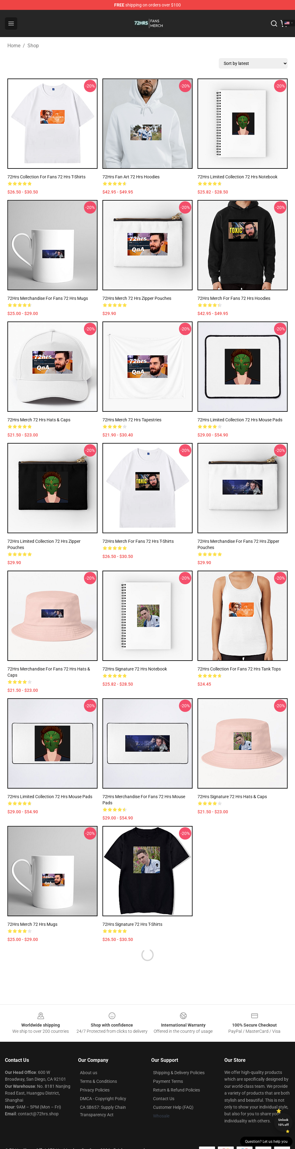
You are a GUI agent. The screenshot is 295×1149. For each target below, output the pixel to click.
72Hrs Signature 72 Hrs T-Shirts (132, 924)
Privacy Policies (95, 1089)
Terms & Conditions (98, 1081)
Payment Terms (168, 1081)
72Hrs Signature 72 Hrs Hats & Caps (232, 796)
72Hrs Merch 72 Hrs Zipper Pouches (136, 298)
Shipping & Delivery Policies (179, 1072)
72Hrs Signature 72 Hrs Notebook (134, 668)
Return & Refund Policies (176, 1089)
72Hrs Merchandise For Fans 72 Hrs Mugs (47, 298)
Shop (33, 46)
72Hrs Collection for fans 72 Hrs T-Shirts (46, 176)
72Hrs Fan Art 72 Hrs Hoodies (131, 176)
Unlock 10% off (283, 1122)
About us (88, 1072)
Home (13, 46)
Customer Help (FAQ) (173, 1107)
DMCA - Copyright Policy (103, 1098)
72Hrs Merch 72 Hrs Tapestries (131, 419)
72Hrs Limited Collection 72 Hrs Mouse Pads (239, 419)
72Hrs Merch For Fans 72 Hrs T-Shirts (138, 541)
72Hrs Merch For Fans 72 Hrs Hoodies (233, 298)
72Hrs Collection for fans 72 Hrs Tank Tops (239, 668)
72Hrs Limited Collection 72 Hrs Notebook (237, 176)
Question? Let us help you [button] (266, 1141)
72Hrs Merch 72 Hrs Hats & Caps (38, 419)
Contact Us (163, 1098)
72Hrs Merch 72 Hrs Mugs (32, 924)
